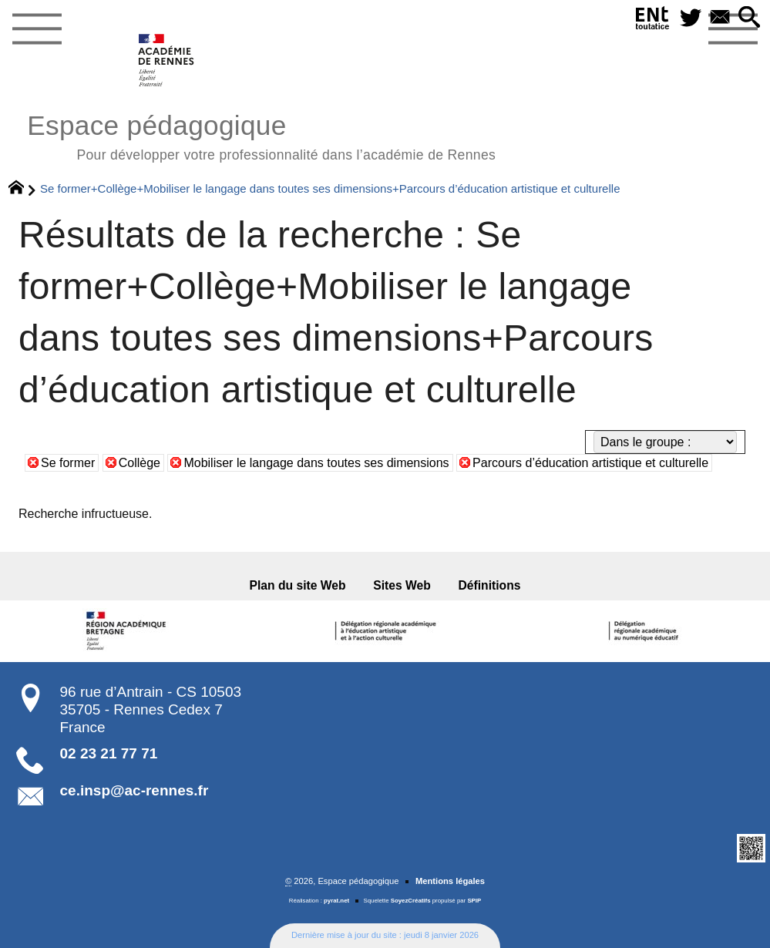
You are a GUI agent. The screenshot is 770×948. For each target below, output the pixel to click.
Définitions (490, 585)
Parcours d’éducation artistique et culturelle (590, 462)
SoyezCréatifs (411, 900)
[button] (749, 18)
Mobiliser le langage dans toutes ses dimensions (316, 462)
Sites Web (402, 585)
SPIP (474, 900)
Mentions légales (450, 881)
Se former (68, 462)
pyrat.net (336, 900)
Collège (139, 462)
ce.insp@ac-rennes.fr (134, 790)
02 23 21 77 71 (109, 753)
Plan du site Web (298, 585)
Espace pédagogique (261, 135)
